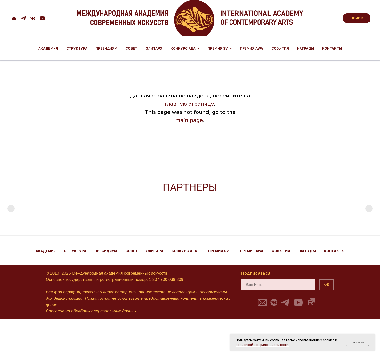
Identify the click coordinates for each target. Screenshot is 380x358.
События (280, 48)
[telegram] (23, 18)
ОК (326, 284)
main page (189, 120)
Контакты (332, 48)
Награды (305, 48)
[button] (262, 302)
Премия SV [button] (218, 48)
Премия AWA (251, 48)
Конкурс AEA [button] (184, 48)
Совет (131, 48)
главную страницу (189, 103)
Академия (48, 48)
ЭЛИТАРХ (154, 48)
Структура (76, 48)
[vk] (33, 18)
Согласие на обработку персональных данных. (92, 311)
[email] (278, 284)
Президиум (106, 48)
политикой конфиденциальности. (262, 345)
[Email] (14, 18)
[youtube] (42, 18)
